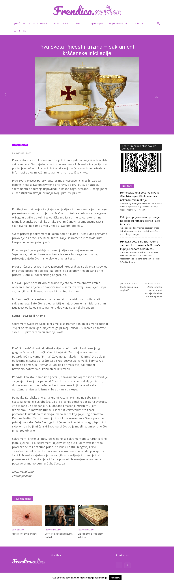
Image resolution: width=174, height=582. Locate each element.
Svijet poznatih (119, 23)
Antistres (20, 30)
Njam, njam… (97, 23)
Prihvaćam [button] (115, 578)
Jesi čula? (19, 23)
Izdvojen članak (20, 145)
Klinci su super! (39, 23)
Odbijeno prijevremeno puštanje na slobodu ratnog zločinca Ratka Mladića (140, 220)
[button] (158, 23)
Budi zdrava (62, 23)
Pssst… (80, 23)
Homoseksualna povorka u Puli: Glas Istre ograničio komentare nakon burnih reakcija (139, 196)
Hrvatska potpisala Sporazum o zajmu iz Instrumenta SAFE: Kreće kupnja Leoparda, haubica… (140, 245)
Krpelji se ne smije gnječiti (25, 533)
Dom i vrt (140, 23)
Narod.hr (127, 185)
